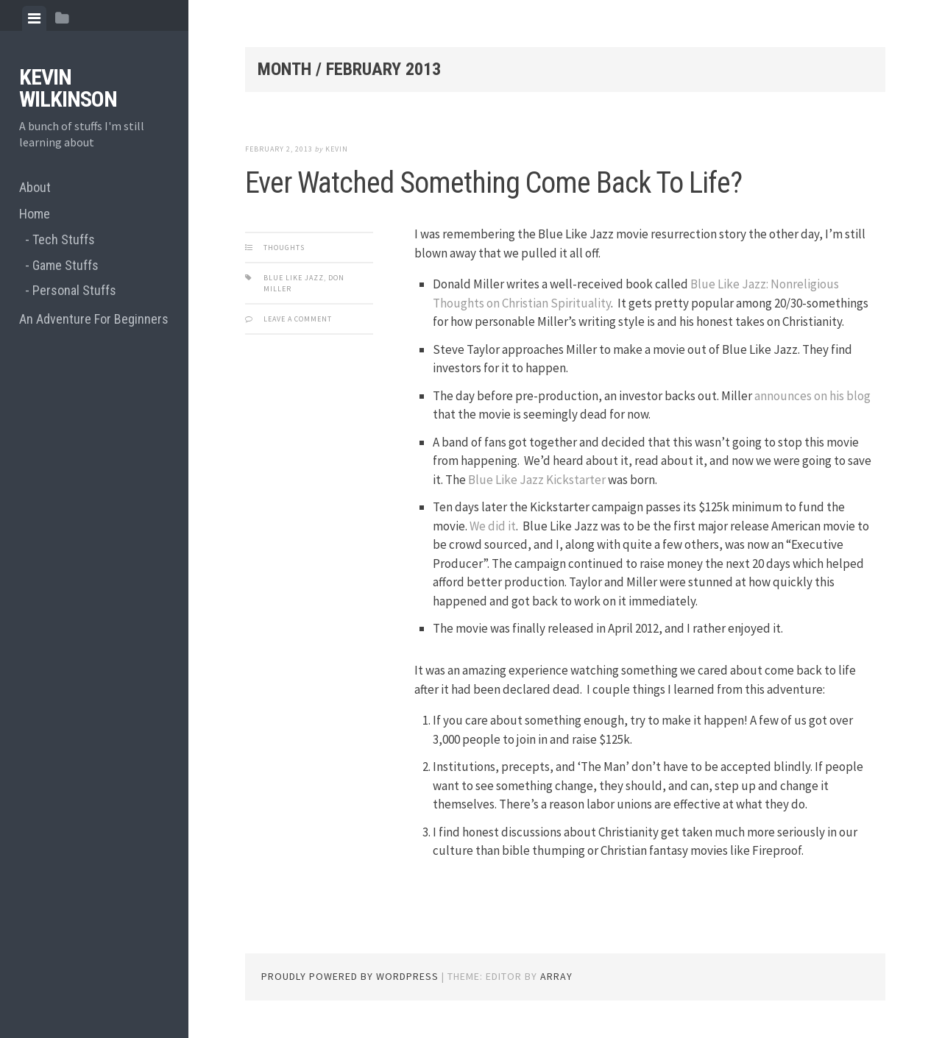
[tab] (34, 18)
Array (556, 976)
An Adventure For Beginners (94, 319)
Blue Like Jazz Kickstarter (537, 480)
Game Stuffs (65, 265)
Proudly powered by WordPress (350, 976)
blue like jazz (293, 277)
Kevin (336, 149)
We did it (493, 526)
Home (34, 213)
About (35, 187)
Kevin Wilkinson (68, 88)
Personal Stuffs (74, 290)
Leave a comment (297, 319)
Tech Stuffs (63, 239)
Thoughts (284, 247)
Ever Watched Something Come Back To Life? (493, 183)
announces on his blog (812, 396)
